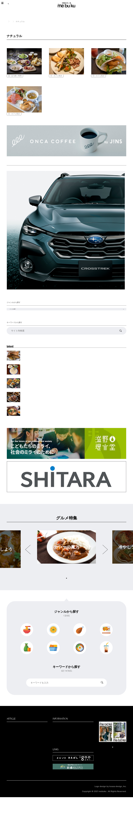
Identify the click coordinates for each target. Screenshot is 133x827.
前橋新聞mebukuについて (67, 751)
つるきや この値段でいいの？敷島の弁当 (41, 404)
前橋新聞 (11, 791)
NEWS (10, 765)
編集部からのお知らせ (65, 755)
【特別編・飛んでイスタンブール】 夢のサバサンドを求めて (48, 378)
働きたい (11, 787)
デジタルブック (15, 795)
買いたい (11, 774)
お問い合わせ (60, 768)
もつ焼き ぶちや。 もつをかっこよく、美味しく (43, 417)
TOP (8, 21)
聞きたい (11, 778)
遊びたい (11, 782)
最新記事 (11, 752)
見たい (10, 769)
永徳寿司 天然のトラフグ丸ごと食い (38, 391)
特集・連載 (34, 761)
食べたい (18, 21)
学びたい (11, 800)
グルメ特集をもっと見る (66, 596)
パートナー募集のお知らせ (67, 764)
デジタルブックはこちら (112, 776)
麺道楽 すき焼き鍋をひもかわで (36, 430)
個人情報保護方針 (14, 819)
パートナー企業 (61, 760)
